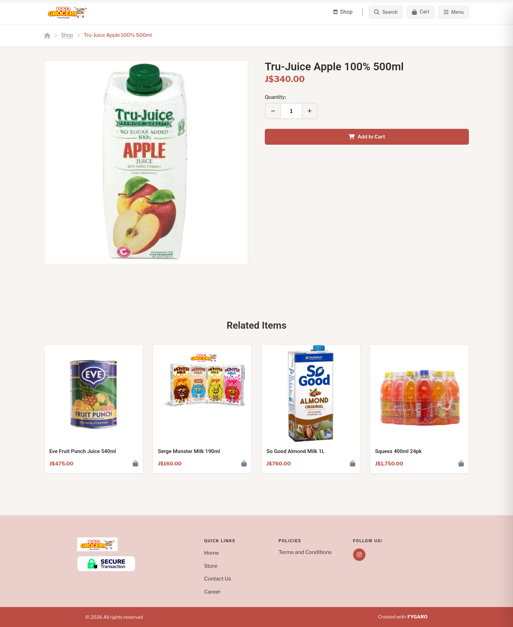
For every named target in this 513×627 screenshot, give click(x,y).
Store (211, 566)
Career (212, 591)
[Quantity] (291, 111)
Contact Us (217, 578)
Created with (403, 617)
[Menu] (454, 12)
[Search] (386, 12)
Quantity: (275, 97)
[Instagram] (359, 554)
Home (211, 552)
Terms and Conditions (305, 552)
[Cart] (420, 12)
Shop (67, 35)
